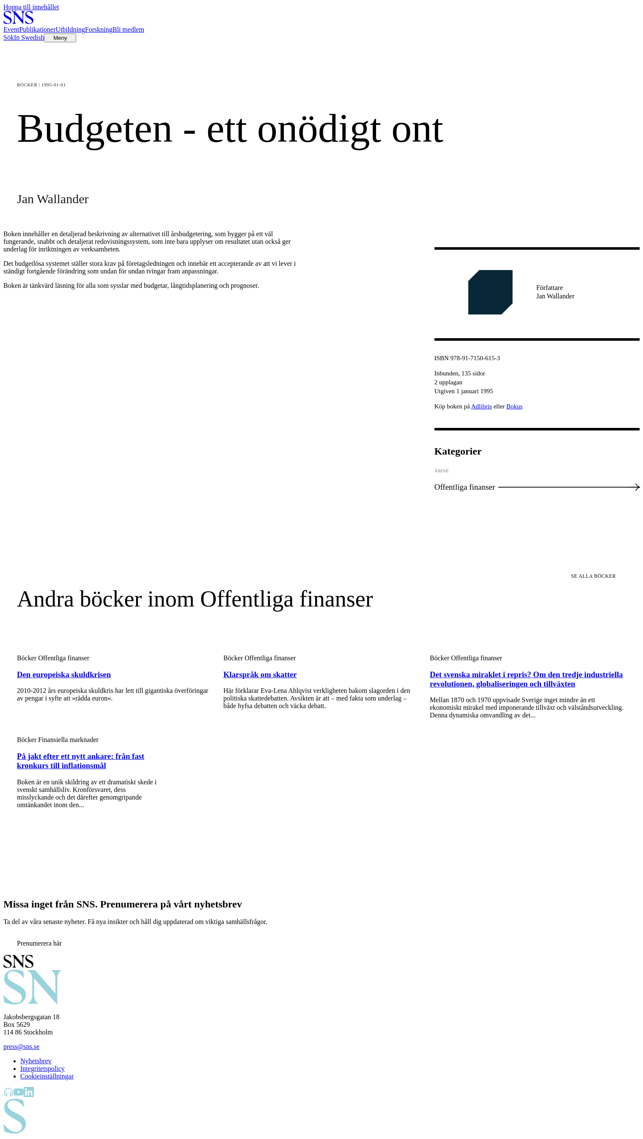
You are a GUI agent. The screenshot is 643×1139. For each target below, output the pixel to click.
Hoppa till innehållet (31, 7)
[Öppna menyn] (60, 37)
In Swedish (29, 37)
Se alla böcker (593, 576)
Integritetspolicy (42, 1068)
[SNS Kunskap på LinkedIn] (29, 1094)
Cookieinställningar (47, 1076)
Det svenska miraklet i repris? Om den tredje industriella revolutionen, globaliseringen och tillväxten (526, 679)
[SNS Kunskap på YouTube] (19, 1094)
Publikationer (37, 29)
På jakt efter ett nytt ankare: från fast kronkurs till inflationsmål (80, 761)
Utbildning (70, 29)
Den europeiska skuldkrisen (64, 674)
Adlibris (481, 406)
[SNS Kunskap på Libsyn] (8, 1094)
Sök (8, 37)
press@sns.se (21, 1046)
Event (11, 29)
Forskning (99, 29)
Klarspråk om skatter (260, 674)
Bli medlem (128, 29)
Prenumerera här (39, 943)
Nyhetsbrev (36, 1061)
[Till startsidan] (18, 21)
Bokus (514, 406)
